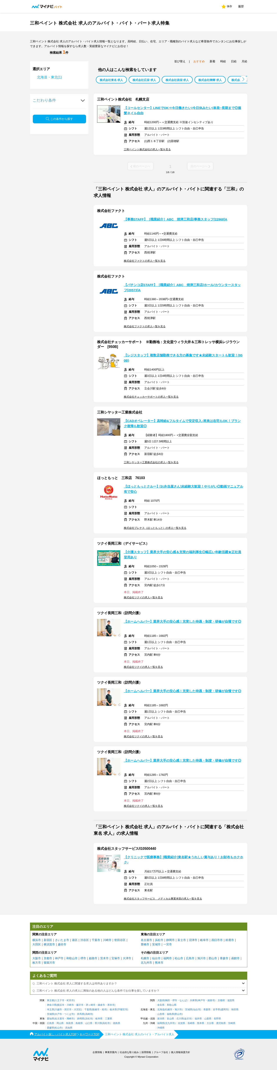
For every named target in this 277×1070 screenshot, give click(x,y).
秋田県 (235, 1009)
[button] (243, 79)
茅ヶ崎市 (90, 1005)
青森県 (207, 1009)
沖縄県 (160, 1028)
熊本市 (159, 962)
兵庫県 (193, 1000)
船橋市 (96, 1009)
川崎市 (107, 940)
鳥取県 (69, 1023)
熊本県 (200, 1023)
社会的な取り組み (129, 1052)
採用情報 (146, 1052)
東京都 (50, 1000)
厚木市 (110, 1005)
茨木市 (104, 958)
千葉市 (96, 940)
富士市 (181, 940)
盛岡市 (224, 1009)
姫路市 (93, 958)
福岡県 (160, 1023)
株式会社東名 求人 (111, 80)
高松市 (106, 1023)
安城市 (156, 944)
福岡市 (167, 958)
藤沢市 (79, 1005)
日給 (234, 61)
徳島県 (116, 1023)
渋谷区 (84, 940)
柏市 (104, 1009)
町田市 (70, 1000)
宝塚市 (115, 958)
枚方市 (36, 962)
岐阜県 (99, 1018)
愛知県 (50, 1018)
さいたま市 (62, 940)
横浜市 (36, 940)
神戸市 (59, 958)
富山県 (170, 1018)
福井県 (198, 1018)
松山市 (179, 958)
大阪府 (160, 1000)
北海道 (160, 1009)
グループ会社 (161, 1052)
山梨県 (207, 1018)
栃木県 (113, 1009)
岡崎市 (70, 1018)
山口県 (88, 1023)
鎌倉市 (101, 1005)
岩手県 (216, 1009)
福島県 (170, 1014)
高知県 (68, 1028)
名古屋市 (146, 940)
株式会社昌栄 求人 (177, 80)
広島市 (190, 958)
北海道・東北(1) (49, 77)
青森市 (224, 958)
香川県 (98, 1023)
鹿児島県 (221, 1023)
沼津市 (193, 940)
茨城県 (50, 1014)
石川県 (180, 1018)
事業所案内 (111, 1052)
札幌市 (145, 958)
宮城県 (188, 1009)
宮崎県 (231, 1023)
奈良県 (160, 1005)
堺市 (83, 958)
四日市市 (217, 940)
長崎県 (191, 1023)
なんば (183, 1000)
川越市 (58, 1009)
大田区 (36, 944)
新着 (212, 61)
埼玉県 (50, 1009)
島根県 (79, 1023)
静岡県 (80, 1018)
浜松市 (159, 940)
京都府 (221, 1000)
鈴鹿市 (230, 940)
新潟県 (160, 1018)
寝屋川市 (49, 962)
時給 (223, 61)
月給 (244, 61)
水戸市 (58, 1014)
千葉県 (87, 1009)
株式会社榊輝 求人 (210, 80)
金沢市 (187, 1018)
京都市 (48, 958)
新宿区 (48, 940)
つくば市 (69, 1014)
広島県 (50, 1023)
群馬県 (80, 1014)
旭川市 (201, 958)
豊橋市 (145, 944)
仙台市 (156, 958)
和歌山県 (171, 1005)
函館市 (235, 958)
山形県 (160, 1014)
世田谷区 (120, 940)
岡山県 (60, 1023)
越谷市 (62, 944)
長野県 (217, 1018)
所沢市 (67, 1009)
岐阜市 (204, 940)
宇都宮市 (122, 1009)
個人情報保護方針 (180, 1052)
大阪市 (36, 958)
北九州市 (146, 962)
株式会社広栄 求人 (144, 80)
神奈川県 (51, 1005)
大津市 (127, 958)
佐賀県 (181, 1023)
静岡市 (170, 940)
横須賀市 (49, 944)
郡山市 (213, 958)
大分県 (210, 1023)
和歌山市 (72, 958)
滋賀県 (230, 1000)
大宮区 (77, 1009)
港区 (75, 940)
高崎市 (88, 1014)
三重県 (108, 1018)
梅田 (167, 1000)
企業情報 (97, 1052)
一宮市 (167, 944)
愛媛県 (50, 1028)
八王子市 (59, 1000)
